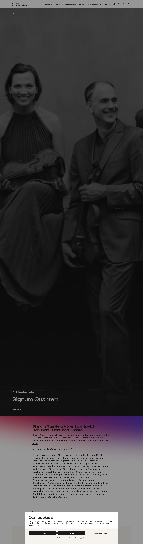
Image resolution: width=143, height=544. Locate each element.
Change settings (100, 533)
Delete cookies (62, 538)
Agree (71, 533)
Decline (43, 533)
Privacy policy (80, 538)
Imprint (72, 538)
